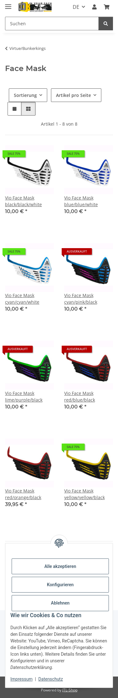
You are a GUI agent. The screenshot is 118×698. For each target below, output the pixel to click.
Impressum (21, 679)
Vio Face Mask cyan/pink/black (80, 298)
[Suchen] (52, 23)
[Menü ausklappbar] (8, 4)
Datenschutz (50, 679)
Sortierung (25, 95)
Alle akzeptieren (60, 566)
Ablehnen (60, 603)
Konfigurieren (60, 584)
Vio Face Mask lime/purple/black (23, 396)
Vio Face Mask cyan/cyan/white (22, 298)
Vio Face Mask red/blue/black (79, 396)
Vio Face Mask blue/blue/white (81, 201)
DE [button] (76, 6)
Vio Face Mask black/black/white (23, 201)
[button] (94, 7)
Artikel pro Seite (73, 95)
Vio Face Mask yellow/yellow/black (84, 494)
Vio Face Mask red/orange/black (23, 494)
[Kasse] (106, 7)
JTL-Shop (69, 690)
